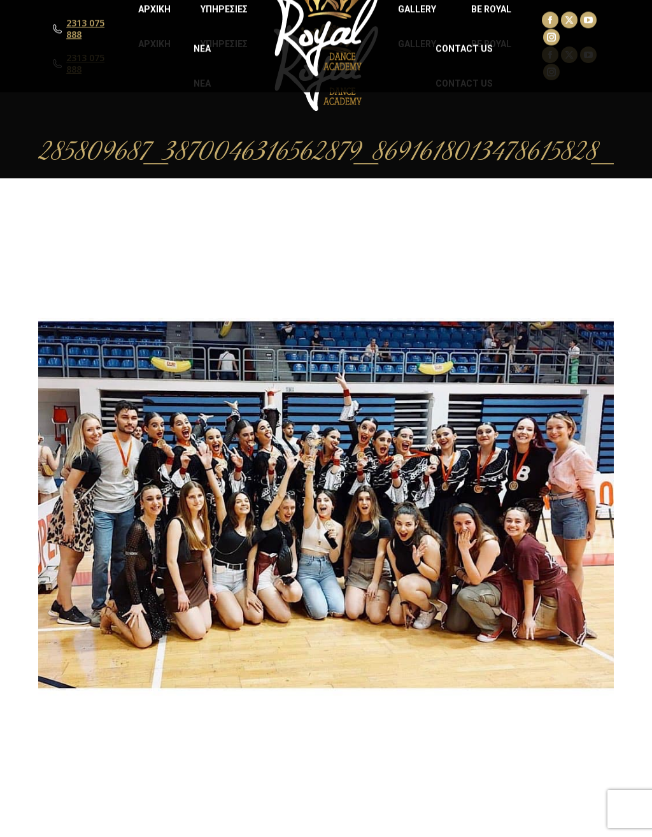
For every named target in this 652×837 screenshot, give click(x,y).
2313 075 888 (85, 63)
